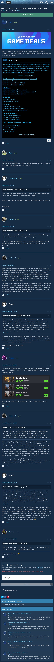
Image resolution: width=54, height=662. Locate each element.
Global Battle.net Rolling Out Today (18, 653)
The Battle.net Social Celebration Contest (19, 632)
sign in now (40, 568)
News (18, 10)
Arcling (11, 219)
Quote (7, 143)
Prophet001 (13, 178)
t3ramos (12, 532)
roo (21, 427)
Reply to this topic (27, 15)
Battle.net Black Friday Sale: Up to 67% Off (19, 613)
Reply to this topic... (10, 578)
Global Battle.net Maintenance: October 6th (20, 641)
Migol (10, 153)
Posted (8, 29)
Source (12, 60)
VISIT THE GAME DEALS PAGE (26, 75)
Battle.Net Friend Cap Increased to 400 (18, 622)
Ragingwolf (12, 258)
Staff (4, 10)
